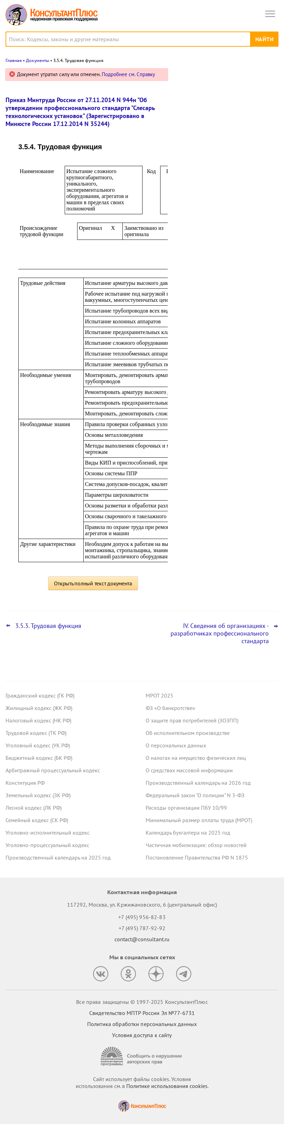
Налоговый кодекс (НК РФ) (38, 720)
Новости (206, 77)
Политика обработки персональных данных (142, 1023)
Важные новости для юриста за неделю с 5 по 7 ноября (218, 105)
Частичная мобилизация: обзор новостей (196, 845)
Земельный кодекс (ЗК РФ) (38, 795)
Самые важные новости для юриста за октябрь (226, 166)
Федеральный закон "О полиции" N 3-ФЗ (195, 795)
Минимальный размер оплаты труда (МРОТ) (199, 820)
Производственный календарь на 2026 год (198, 782)
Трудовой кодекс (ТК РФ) (36, 732)
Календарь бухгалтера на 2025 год (188, 832)
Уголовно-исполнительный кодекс (48, 832)
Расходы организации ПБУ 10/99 (186, 807)
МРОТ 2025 (159, 695)
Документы (37, 60)
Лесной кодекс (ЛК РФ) (34, 807)
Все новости (196, 223)
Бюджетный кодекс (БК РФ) (39, 757)
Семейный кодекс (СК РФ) (37, 820)
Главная (14, 60)
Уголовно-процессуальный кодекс (47, 845)
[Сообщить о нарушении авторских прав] (142, 1056)
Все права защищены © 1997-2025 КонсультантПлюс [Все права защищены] (142, 1001)
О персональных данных (176, 745)
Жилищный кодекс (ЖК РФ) (39, 707)
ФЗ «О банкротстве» (170, 707)
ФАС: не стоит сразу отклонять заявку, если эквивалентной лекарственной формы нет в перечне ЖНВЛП (225, 200)
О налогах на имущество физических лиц (196, 757)
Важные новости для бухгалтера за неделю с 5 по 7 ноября (223, 135)
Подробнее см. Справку (128, 74)
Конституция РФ (25, 782)
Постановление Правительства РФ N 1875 (197, 857)
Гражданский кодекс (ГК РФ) (40, 695)
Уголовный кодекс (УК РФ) (38, 745)
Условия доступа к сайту (142, 1035)
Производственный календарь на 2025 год (58, 857)
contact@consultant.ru (142, 939)
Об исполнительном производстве (188, 732)
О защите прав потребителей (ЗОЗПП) (192, 720)
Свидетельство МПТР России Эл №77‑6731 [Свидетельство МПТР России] (142, 1012)
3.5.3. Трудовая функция (48, 626)
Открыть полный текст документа (93, 583)
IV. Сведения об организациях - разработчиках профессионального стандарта (220, 633)
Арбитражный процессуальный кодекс (53, 770)
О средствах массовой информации (189, 770)
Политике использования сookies (167, 1085)
